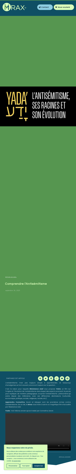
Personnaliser (13, 466)
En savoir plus (16, 461)
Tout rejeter (26, 466)
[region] (26, 457)
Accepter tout (38, 466)
